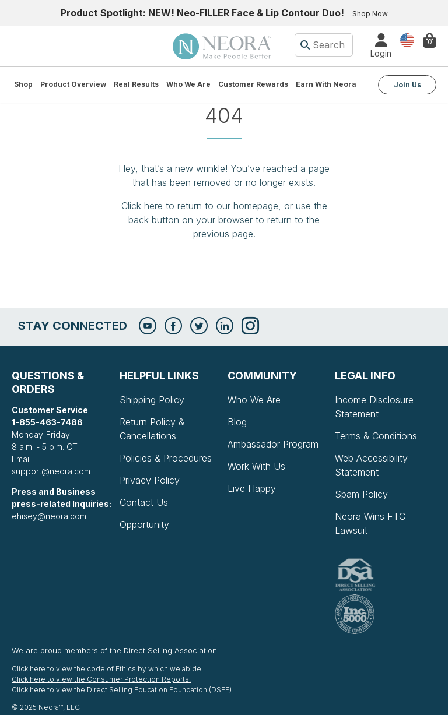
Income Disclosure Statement (374, 407)
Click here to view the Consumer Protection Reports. (101, 679)
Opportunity (144, 524)
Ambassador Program (273, 444)
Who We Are (188, 84)
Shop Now (370, 13)
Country (407, 39)
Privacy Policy (150, 480)
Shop (23, 84)
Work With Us (256, 466)
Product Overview (73, 84)
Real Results (136, 84)
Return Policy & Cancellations (152, 429)
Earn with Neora (326, 84)
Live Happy (252, 488)
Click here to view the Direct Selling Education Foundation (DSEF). (122, 689)
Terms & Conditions (376, 436)
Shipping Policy (152, 400)
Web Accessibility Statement (371, 465)
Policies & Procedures (166, 458)
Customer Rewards (253, 84)
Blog (237, 422)
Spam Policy (361, 494)
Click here (142, 206)
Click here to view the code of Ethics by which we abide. (107, 668)
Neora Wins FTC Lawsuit (370, 523)
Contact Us (144, 502)
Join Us (407, 84)
